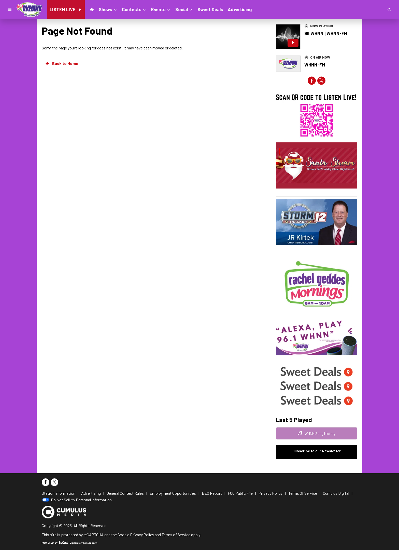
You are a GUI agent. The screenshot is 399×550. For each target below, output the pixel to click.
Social (184, 9)
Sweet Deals (210, 9)
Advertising (240, 9)
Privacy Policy (142, 534)
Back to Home (61, 63)
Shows (108, 9)
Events (161, 9)
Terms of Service (176, 534)
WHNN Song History (316, 433)
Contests (134, 9)
